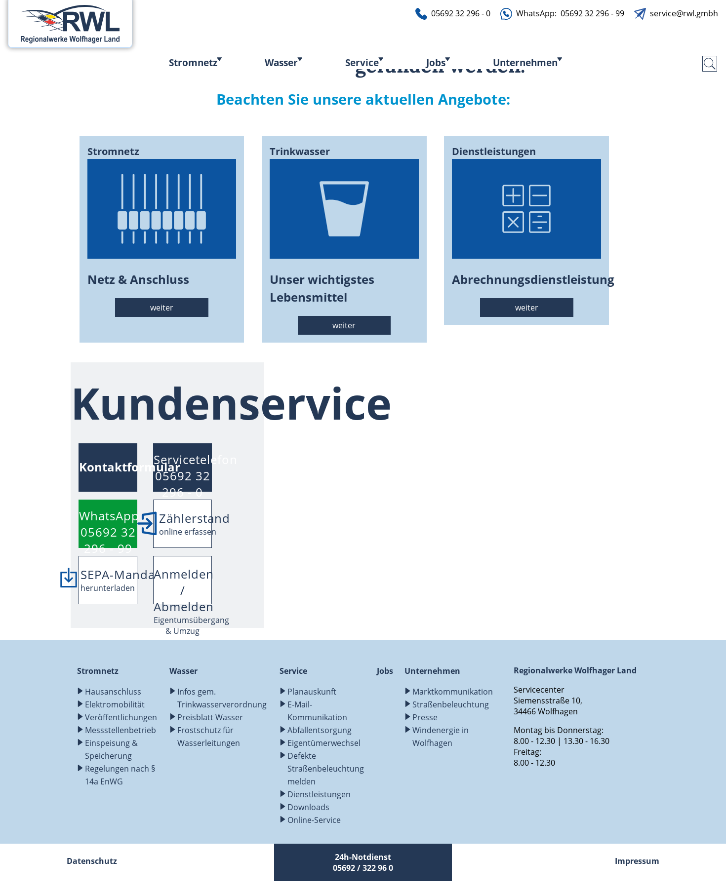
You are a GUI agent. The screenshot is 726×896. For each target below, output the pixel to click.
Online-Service (314, 820)
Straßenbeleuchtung (450, 704)
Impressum (637, 861)
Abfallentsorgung (319, 730)
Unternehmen (525, 62)
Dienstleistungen (319, 794)
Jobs (435, 62)
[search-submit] (709, 64)
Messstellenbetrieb (120, 730)
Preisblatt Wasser (210, 717)
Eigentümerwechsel (324, 743)
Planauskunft (311, 691)
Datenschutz (92, 861)
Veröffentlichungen (121, 717)
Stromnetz (193, 62)
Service (362, 62)
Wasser (281, 62)
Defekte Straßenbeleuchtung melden (325, 768)
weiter (161, 307)
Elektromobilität (115, 704)
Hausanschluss (113, 691)
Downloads (308, 807)
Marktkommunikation (452, 691)
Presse (425, 717)
